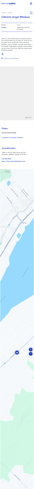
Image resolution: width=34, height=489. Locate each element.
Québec (4, 27)
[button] (17, 352)
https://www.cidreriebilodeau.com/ (14, 161)
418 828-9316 (6, 159)
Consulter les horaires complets (12, 137)
